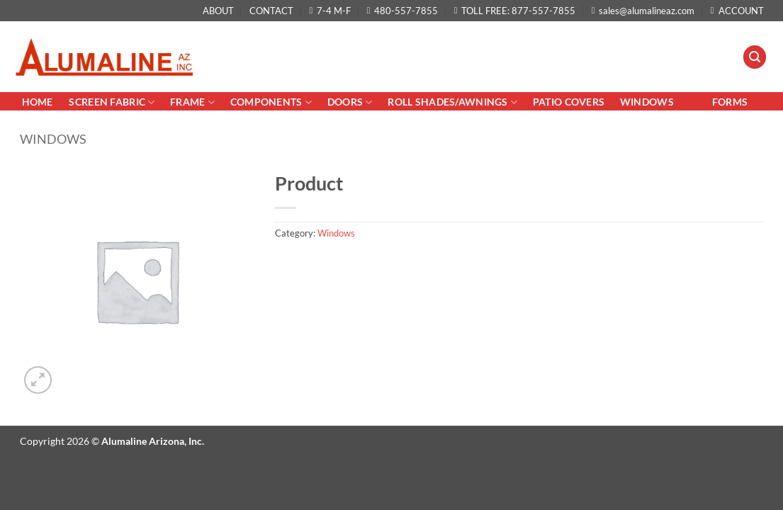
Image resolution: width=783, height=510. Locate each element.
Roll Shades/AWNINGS (452, 102)
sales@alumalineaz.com (643, 10)
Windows (647, 102)
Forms (730, 102)
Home (38, 102)
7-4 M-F (330, 10)
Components (271, 102)
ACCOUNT (737, 10)
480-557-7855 (403, 10)
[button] (754, 57)
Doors (350, 102)
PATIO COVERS (568, 102)
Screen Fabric (111, 102)
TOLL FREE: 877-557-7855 (515, 10)
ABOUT (218, 10)
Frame (192, 102)
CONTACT (271, 10)
